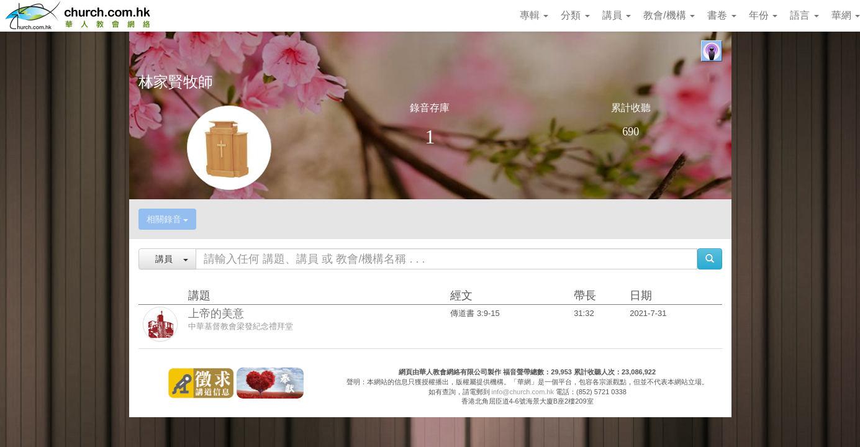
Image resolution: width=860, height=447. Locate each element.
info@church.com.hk (523, 391)
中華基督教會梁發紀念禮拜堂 (240, 326)
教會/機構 (669, 15)
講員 (616, 15)
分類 (575, 15)
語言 (804, 15)
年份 (763, 15)
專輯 (534, 15)
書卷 (721, 15)
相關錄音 (168, 219)
